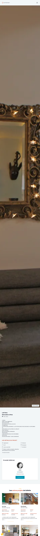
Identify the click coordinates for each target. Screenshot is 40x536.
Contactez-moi (20, 477)
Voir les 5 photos (35, 405)
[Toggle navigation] (37, 3)
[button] (2, 534)
